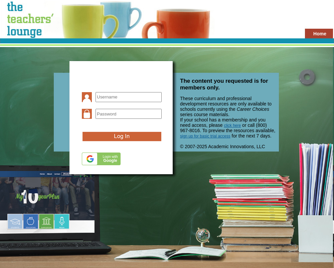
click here (232, 125)
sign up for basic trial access (205, 136)
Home (319, 33)
